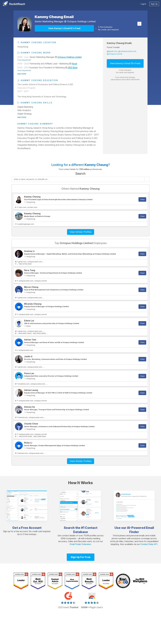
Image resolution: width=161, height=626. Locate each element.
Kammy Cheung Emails (119, 43)
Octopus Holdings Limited (81, 21)
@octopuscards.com (127, 51)
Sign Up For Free (80, 557)
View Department (24, 60)
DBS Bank (72, 67)
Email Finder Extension (80, 544)
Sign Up (154, 4)
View (142, 199)
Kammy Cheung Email (54, 17)
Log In (143, 4)
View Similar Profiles (80, 232)
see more (21, 73)
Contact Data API (148, 544)
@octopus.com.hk (114, 54)
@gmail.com (112, 51)
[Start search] (147, 179)
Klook (74, 63)
